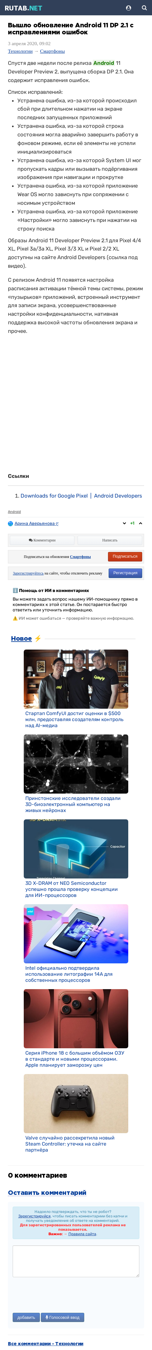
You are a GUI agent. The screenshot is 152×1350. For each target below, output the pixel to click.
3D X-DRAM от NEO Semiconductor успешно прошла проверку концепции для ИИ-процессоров (71, 889)
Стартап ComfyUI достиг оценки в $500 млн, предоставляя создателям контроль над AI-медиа (74, 719)
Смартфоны (52, 51)
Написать (109, 540)
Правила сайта (82, 1234)
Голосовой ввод (62, 1317)
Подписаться (125, 556)
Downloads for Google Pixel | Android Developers (81, 495)
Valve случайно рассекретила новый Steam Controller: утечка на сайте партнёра (70, 1144)
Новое (21, 639)
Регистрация (125, 572)
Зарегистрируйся (34, 1216)
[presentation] (61, 1295)
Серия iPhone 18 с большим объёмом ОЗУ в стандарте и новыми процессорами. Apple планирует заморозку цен (74, 1059)
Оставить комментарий (47, 1193)
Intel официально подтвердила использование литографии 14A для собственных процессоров (68, 974)
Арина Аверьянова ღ (37, 523)
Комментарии (42, 540)
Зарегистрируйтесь (28, 573)
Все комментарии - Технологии (45, 1344)
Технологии (20, 51)
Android (14, 512)
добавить (26, 1317)
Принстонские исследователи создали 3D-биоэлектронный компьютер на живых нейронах (73, 804)
